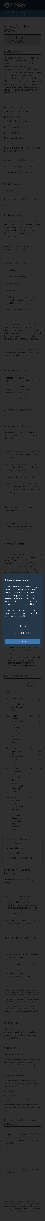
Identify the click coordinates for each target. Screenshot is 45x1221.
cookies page (18, 616)
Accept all (22, 641)
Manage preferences (22, 633)
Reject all (22, 626)
